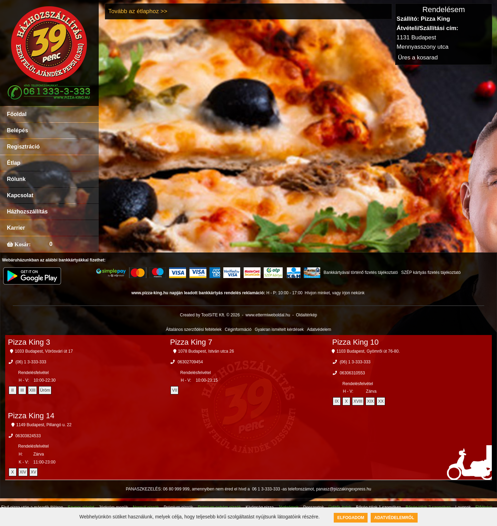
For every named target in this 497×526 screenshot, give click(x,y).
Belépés (17, 130)
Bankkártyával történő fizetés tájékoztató (360, 272)
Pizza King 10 (355, 342)
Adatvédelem (319, 329)
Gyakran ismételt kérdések (279, 329)
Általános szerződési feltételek (194, 329)
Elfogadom (350, 517)
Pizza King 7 (191, 342)
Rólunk (16, 179)
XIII (32, 390)
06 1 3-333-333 (266, 489)
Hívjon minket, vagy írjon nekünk (334, 292)
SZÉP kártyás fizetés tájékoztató (431, 272)
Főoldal (17, 114)
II (12, 390)
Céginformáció (238, 329)
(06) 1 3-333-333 (31, 362)
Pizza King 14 (31, 415)
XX (380, 401)
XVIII (357, 401)
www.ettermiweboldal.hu (267, 315)
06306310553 (352, 373)
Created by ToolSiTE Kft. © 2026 (210, 315)
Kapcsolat (20, 195)
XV (33, 472)
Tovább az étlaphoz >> (137, 11)
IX (337, 401)
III (22, 390)
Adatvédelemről (394, 517)
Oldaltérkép (306, 315)
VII (174, 390)
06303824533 (28, 435)
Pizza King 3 (29, 342)
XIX (370, 401)
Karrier (16, 228)
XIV (23, 472)
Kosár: (22, 244)
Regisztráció (23, 147)
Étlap (13, 163)
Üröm (45, 390)
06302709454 (190, 362)
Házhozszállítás (27, 211)
